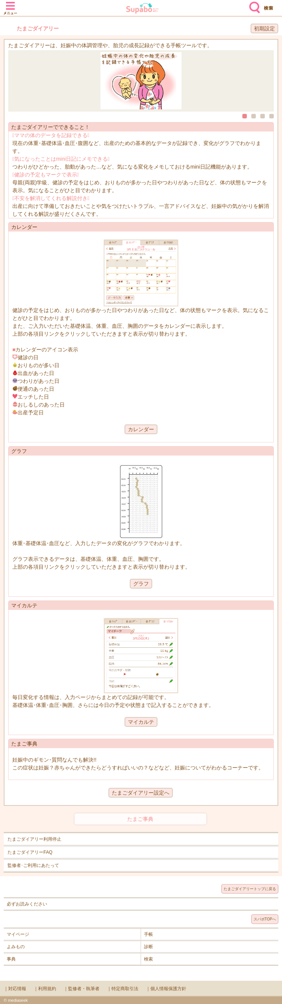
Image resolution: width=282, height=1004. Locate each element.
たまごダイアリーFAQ (29, 852)
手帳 (148, 934)
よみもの (16, 946)
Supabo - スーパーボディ (142, 9)
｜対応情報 (15, 988)
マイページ (18, 934)
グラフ (141, 584)
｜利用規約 (45, 988)
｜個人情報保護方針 (166, 988)
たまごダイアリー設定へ (140, 793)
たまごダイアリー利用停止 (34, 839)
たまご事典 (140, 819)
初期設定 (264, 28)
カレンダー (141, 429)
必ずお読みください (27, 904)
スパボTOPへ (265, 919)
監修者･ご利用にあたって (33, 865)
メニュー (10, 4)
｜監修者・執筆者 (81, 988)
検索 (253, 4)
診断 (148, 946)
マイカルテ (141, 722)
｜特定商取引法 (122, 988)
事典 (11, 959)
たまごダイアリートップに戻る (250, 889)
